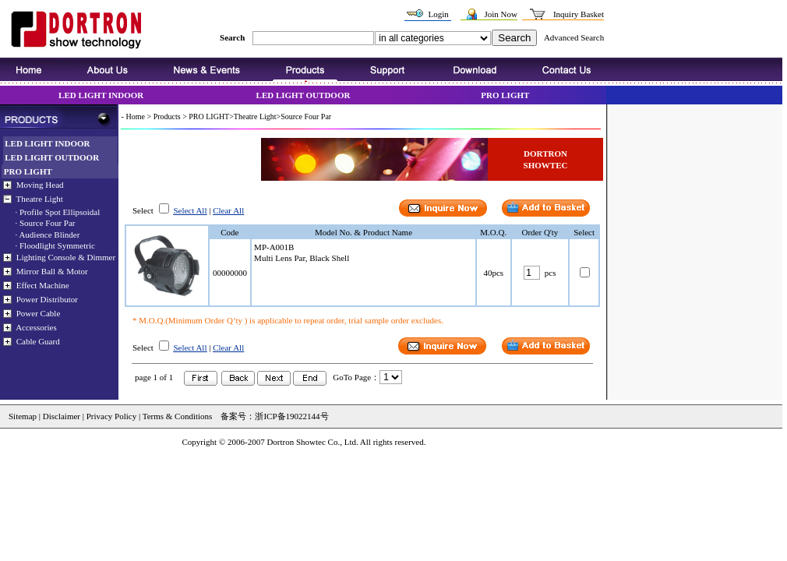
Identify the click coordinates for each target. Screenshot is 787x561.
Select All (189, 210)
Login (438, 14)
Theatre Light (39, 198)
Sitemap (23, 416)
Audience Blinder (49, 234)
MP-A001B (274, 247)
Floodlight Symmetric (57, 245)
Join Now (500, 14)
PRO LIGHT (505, 95)
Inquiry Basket (578, 14)
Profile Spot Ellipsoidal (59, 212)
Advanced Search (574, 37)
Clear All (228, 210)
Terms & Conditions (176, 416)
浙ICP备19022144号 (291, 416)
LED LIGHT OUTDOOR (303, 95)
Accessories (36, 327)
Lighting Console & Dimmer (65, 257)
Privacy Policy (111, 416)
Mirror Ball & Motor (52, 271)
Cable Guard (38, 341)
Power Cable (38, 313)
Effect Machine (42, 285)
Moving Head (40, 184)
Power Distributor (47, 299)
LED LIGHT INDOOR (100, 95)
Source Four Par (47, 223)
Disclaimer (61, 416)
